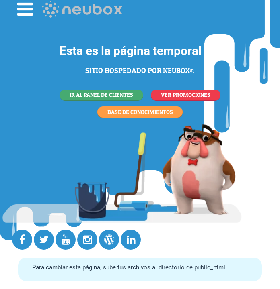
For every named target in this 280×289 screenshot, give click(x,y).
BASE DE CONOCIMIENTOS (140, 111)
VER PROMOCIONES (185, 94)
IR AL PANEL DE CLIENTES (101, 94)
